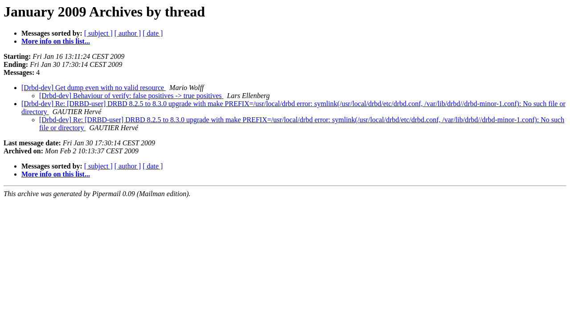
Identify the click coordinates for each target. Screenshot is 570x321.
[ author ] (127, 33)
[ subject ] (98, 33)
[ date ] (152, 33)
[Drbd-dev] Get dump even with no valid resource (93, 87)
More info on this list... (55, 41)
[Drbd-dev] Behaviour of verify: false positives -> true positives (131, 95)
